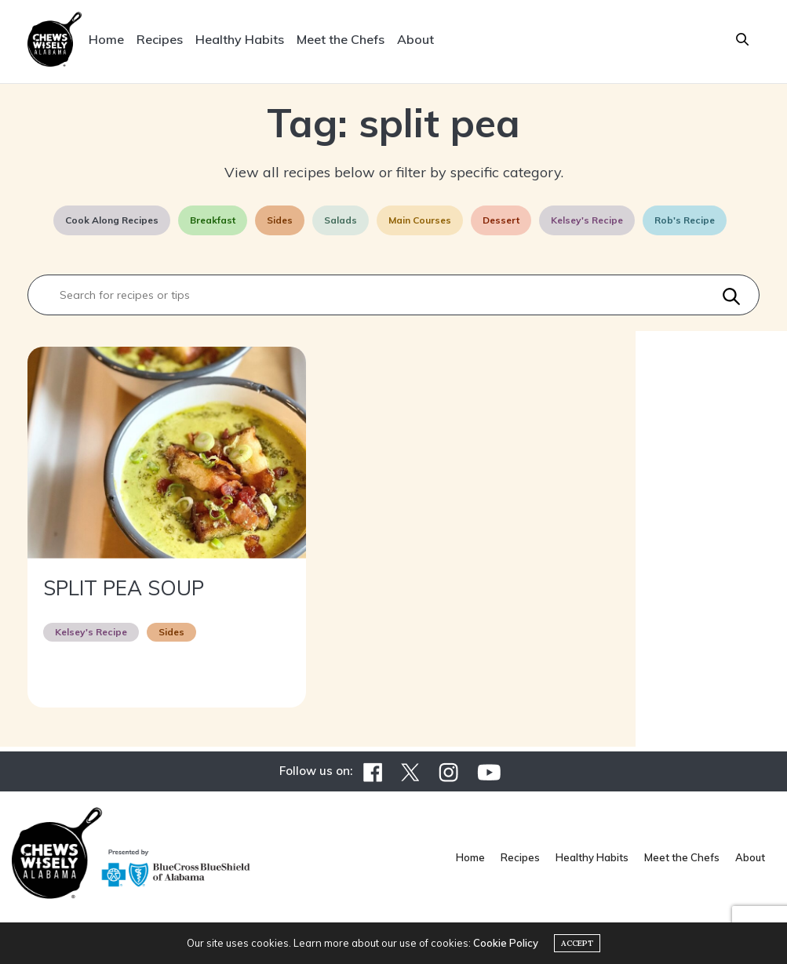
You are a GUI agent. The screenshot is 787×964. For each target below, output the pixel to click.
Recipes (160, 39)
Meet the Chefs (340, 39)
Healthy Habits (239, 39)
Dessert (501, 220)
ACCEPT (577, 943)
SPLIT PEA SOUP (123, 588)
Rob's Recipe (684, 220)
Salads (340, 220)
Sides (280, 220)
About (415, 39)
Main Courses (419, 220)
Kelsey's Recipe (587, 220)
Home (106, 39)
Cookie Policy (505, 943)
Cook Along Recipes (111, 220)
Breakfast (212, 220)
